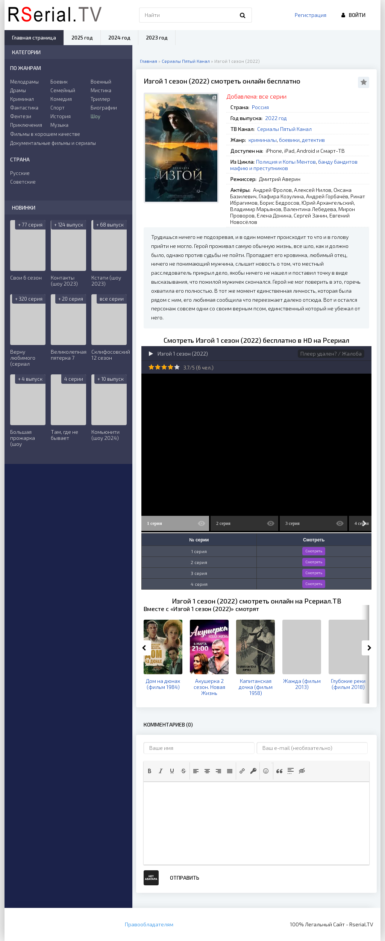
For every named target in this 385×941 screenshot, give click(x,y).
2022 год (276, 118)
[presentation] (150, 770)
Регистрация (310, 15)
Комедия (61, 99)
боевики (289, 140)
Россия (260, 107)
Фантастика (24, 108)
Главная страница (34, 37)
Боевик (59, 82)
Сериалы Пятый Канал (284, 129)
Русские (20, 173)
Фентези (20, 116)
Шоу (95, 116)
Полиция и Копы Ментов (286, 161)
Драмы (18, 90)
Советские (23, 182)
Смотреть (313, 551)
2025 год (82, 37)
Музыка (59, 125)
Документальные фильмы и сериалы (53, 143)
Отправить (184, 877)
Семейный (62, 90)
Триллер (100, 99)
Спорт (57, 108)
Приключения (26, 125)
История (60, 116)
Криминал (22, 99)
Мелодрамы (24, 82)
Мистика (101, 90)
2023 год (157, 37)
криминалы (263, 140)
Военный (101, 82)
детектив (313, 140)
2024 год (119, 37)
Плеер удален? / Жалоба (331, 353)
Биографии (104, 108)
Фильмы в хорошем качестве (45, 134)
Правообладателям (149, 924)
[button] (149, 771)
